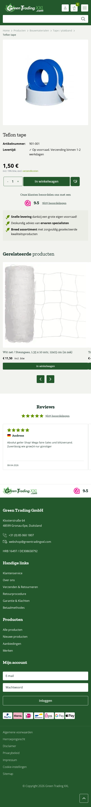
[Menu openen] (84, 7)
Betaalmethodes (14, 608)
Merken (8, 651)
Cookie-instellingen (15, 767)
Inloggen (45, 700)
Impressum (10, 760)
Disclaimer (9, 746)
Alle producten (12, 630)
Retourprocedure (14, 594)
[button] (75, 181)
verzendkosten (30, 170)
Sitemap (8, 774)
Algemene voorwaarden (18, 732)
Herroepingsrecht (14, 739)
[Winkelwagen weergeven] (74, 7)
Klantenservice (12, 573)
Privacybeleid (11, 753)
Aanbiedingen (12, 644)
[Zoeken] (83, 19)
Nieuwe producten (15, 637)
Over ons (9, 580)
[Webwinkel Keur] (45, 199)
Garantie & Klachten (16, 601)
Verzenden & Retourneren (20, 587)
